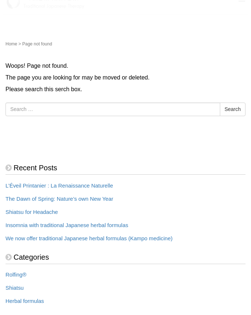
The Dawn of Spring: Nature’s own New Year (59, 199)
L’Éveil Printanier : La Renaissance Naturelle (59, 186)
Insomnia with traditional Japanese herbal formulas (66, 225)
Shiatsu (14, 288)
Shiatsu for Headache (31, 212)
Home (11, 44)
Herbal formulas (24, 301)
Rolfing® (15, 275)
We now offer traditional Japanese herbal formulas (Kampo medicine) (89, 238)
